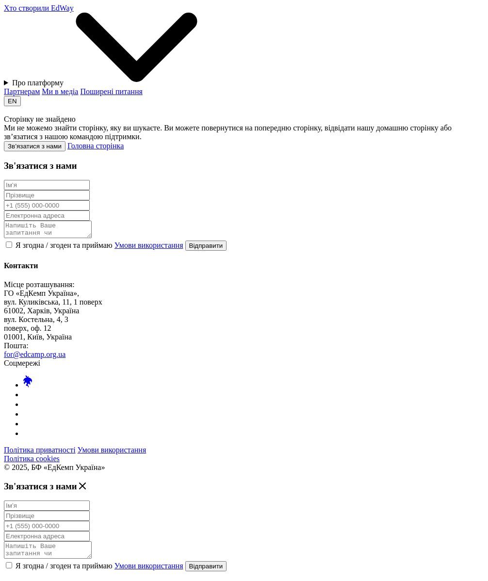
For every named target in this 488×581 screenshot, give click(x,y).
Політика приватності (40, 453)
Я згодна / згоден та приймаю (95, 248)
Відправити (206, 248)
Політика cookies (32, 461)
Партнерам (22, 91)
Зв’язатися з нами (35, 146)
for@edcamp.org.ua (34, 357)
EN (12, 101)
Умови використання (148, 248)
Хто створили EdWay (39, 8)
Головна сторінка (95, 146)
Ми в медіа (60, 91)
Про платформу (111, 50)
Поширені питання (111, 91)
